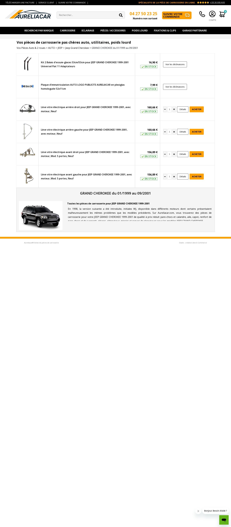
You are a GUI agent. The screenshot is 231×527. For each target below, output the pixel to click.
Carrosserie (67, 30)
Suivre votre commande (173, 15)
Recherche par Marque (39, 30)
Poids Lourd (140, 30)
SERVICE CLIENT (46, 2)
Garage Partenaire (194, 30)
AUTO (51, 48)
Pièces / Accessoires (113, 30)
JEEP (60, 48)
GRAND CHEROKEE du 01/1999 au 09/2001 (115, 48)
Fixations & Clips (165, 30)
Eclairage (88, 30)
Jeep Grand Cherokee (77, 48)
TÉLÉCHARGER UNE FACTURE (19, 2)
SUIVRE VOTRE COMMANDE (72, 2)
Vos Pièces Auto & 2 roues (31, 48)
